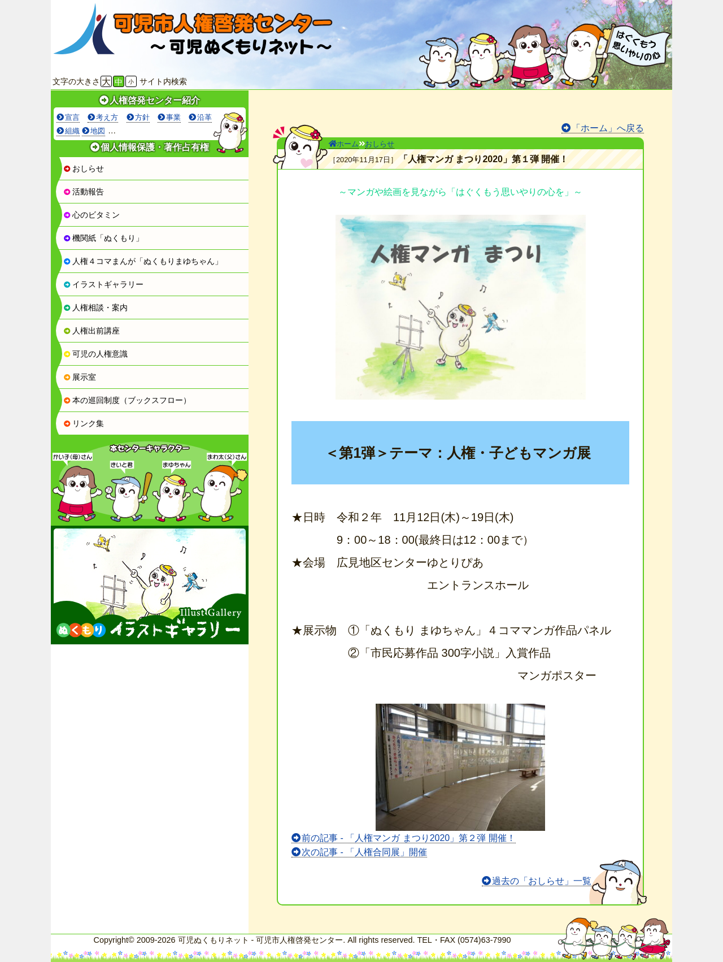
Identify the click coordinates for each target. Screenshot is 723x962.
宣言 (72, 117)
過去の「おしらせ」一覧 (541, 881)
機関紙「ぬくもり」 (103, 237)
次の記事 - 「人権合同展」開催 (364, 852)
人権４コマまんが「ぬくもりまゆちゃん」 (143, 261)
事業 (173, 117)
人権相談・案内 (95, 307)
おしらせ (83, 168)
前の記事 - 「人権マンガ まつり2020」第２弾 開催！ (409, 838)
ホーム (344, 144)
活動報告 (83, 191)
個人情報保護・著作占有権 (155, 147)
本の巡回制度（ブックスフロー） (127, 400)
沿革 (204, 117)
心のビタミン (91, 214)
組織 (72, 131)
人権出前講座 (91, 330)
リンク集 (83, 423)
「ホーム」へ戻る (608, 128)
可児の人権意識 (95, 353)
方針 (142, 117)
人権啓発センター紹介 (155, 100)
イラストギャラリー (103, 284)
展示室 (79, 377)
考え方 (107, 117)
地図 (97, 131)
